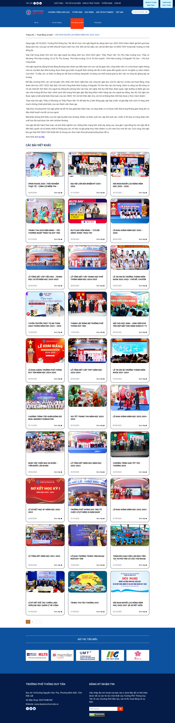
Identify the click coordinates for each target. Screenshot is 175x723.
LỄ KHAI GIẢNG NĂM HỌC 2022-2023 (129, 509)
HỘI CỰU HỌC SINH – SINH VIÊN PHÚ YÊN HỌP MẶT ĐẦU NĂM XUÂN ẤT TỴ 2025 (130, 326)
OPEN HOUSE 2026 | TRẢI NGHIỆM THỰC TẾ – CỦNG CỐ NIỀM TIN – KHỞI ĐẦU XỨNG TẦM (43, 186)
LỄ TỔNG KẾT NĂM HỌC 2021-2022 (44, 556)
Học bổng (89, 12)
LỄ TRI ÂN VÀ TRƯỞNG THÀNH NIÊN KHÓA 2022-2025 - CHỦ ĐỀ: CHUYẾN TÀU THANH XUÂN (129, 279)
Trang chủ (31, 35)
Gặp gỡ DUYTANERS (104, 12)
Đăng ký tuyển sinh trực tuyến (150, 5)
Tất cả (36, 22)
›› (39, 622)
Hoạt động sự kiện (77, 22)
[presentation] (26, 663)
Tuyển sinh (77, 12)
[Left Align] (146, 12)
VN (27, 3)
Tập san (119, 12)
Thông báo (97, 22)
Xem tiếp (58, 192)
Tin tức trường (56, 22)
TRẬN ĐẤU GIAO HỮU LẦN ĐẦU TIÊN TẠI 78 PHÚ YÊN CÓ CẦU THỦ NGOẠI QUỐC (129, 558)
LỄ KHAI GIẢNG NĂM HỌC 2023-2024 (129, 416)
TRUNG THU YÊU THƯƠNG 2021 (85, 602)
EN (31, 3)
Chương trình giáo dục (59, 12)
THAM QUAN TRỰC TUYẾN (166, 4)
